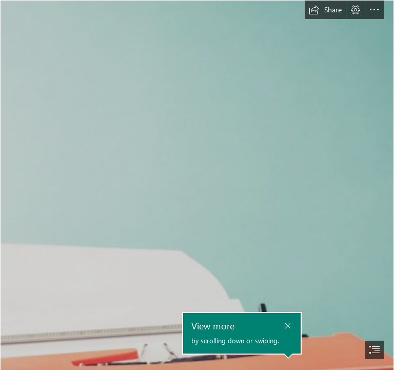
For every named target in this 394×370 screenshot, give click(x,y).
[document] (197, 185)
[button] (325, 10)
